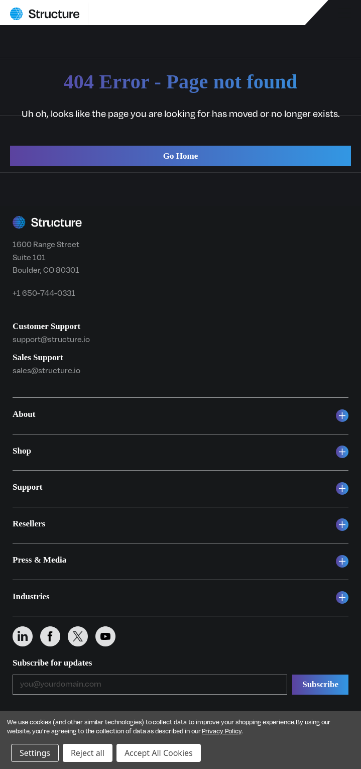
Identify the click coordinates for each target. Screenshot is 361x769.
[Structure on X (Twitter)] (81, 636)
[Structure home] (44, 14)
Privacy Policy (221, 731)
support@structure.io (51, 339)
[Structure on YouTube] (109, 636)
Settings (35, 752)
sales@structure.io (46, 370)
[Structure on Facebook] (54, 636)
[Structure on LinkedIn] (26, 636)
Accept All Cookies (159, 752)
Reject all (87, 752)
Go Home (180, 156)
